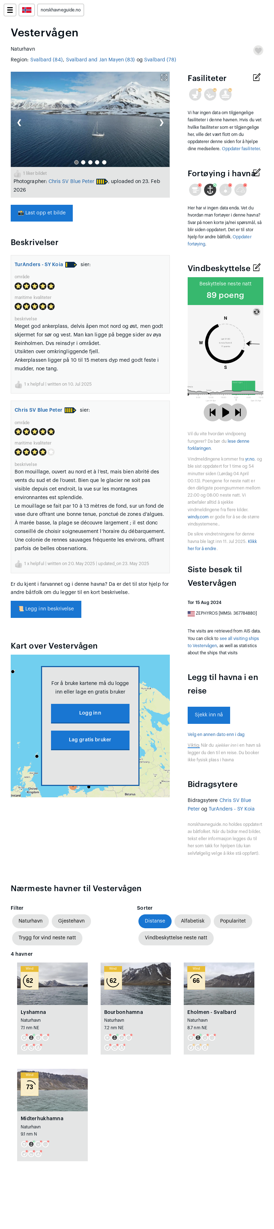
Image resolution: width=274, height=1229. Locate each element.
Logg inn (90, 713)
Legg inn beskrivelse (46, 608)
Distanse (155, 921)
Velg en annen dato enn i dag (216, 734)
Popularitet (233, 921)
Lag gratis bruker (90, 739)
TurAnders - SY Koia (39, 264)
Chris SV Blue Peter (71, 181)
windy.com (198, 517)
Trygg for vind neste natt (47, 937)
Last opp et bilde (42, 212)
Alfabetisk (192, 921)
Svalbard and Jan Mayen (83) (100, 59)
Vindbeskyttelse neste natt (176, 937)
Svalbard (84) (46, 59)
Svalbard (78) (160, 59)
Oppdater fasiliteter (241, 149)
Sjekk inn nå (209, 714)
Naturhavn (30, 921)
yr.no (249, 459)
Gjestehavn (71, 921)
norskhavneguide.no (61, 10)
